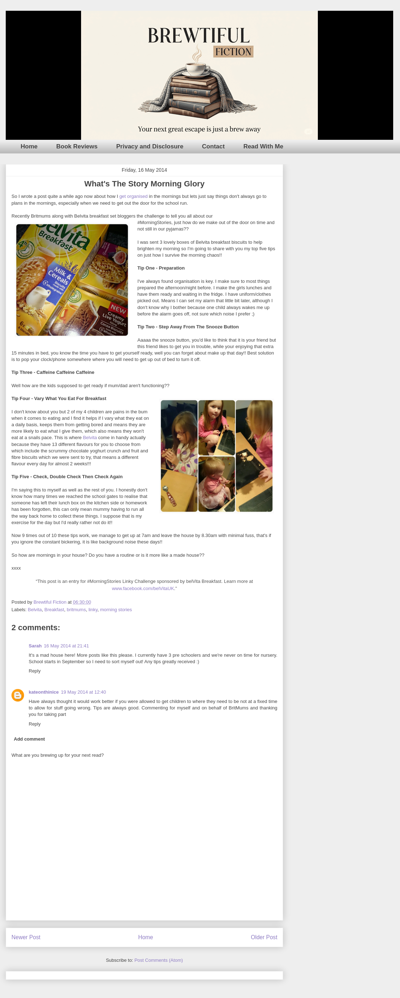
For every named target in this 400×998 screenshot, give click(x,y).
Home (29, 146)
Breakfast (54, 609)
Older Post (264, 937)
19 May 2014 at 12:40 (83, 692)
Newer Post (26, 937)
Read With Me (263, 146)
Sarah (35, 645)
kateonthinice (44, 692)
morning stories (116, 609)
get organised (133, 196)
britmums (76, 609)
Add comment (29, 739)
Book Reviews (77, 146)
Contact (213, 146)
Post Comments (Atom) (159, 960)
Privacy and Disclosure (149, 146)
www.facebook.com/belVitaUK (143, 588)
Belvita (90, 437)
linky (93, 609)
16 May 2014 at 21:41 (66, 645)
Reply (35, 671)
